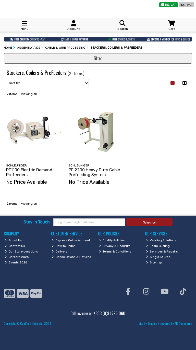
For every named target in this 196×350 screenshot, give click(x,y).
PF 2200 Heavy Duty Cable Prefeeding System (94, 172)
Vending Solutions (161, 240)
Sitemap (154, 262)
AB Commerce (183, 323)
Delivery (60, 251)
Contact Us (15, 246)
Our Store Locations (21, 251)
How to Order (63, 246)
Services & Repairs (162, 251)
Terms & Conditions (115, 251)
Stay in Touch (36, 222)
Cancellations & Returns (71, 257)
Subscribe (149, 222)
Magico (152, 323)
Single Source (158, 257)
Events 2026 (16, 262)
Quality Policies (112, 240)
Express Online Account (71, 240)
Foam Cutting (158, 246)
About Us (13, 240)
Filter (98, 58)
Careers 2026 (17, 257)
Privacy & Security (114, 246)
